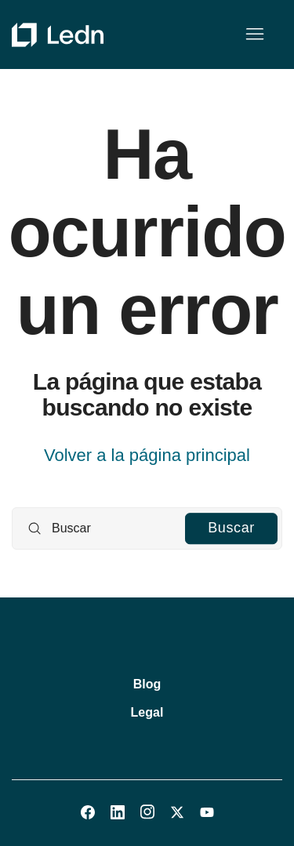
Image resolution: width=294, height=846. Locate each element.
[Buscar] (147, 528)
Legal (147, 712)
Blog (147, 684)
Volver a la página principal (147, 455)
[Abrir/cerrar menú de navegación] (254, 34)
